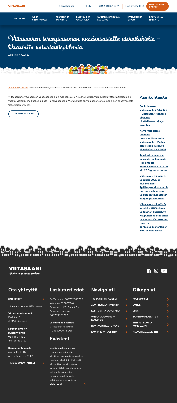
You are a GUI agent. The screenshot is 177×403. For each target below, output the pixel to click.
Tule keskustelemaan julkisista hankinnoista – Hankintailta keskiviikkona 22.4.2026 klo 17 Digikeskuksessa (154, 163)
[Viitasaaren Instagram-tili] (156, 271)
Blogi (136, 311)
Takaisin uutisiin (23, 114)
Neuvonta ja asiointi (145, 332)
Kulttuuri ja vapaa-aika (83, 18)
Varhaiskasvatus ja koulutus (108, 18)
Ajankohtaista (66, 6)
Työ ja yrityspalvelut (40, 18)
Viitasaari (13, 87)
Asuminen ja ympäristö (62, 18)
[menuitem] (67, 6)
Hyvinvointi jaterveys (134, 18)
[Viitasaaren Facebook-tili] (149, 271)
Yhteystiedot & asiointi (157, 6)
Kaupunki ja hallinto (156, 18)
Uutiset (24, 87)
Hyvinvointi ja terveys (105, 326)
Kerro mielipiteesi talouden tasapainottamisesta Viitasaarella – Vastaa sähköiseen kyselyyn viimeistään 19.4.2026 (153, 140)
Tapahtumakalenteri (145, 317)
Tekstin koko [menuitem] (108, 6)
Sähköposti (15, 299)
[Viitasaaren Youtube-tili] (164, 271)
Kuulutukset (140, 299)
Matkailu (19, 19)
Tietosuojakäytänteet (21, 363)
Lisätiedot (56, 384)
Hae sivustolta (133, 6)
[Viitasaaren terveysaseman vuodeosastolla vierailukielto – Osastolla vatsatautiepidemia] (16, 6)
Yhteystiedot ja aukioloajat (142, 324)
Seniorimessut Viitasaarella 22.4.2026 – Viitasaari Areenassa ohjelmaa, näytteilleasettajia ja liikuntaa (153, 116)
